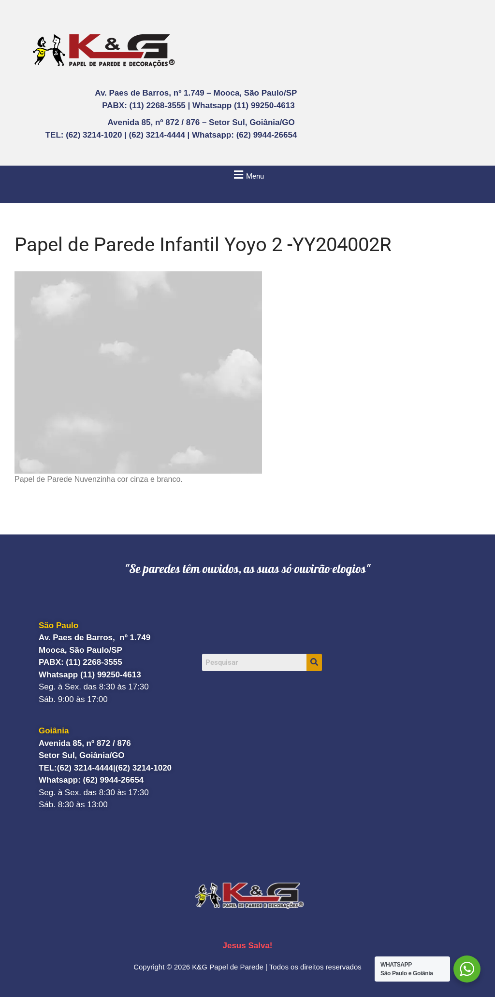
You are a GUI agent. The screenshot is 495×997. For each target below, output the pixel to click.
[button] (247, 174)
